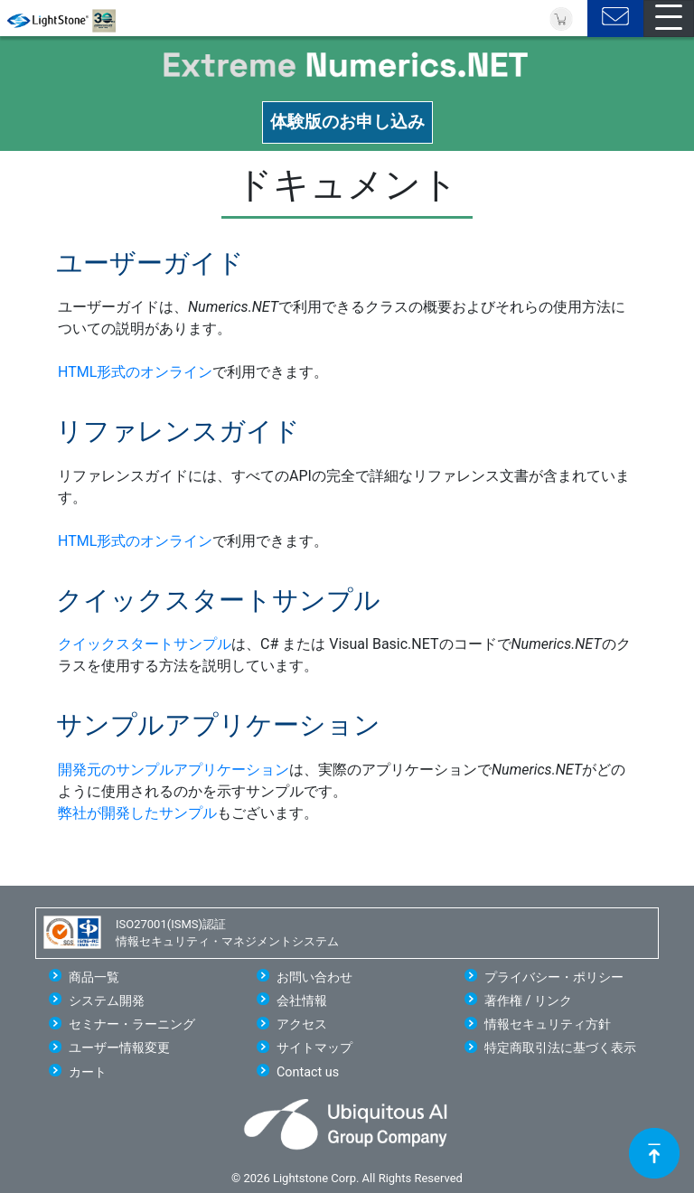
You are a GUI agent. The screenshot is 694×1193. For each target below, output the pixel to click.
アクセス (302, 1024)
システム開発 (107, 1001)
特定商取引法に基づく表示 (560, 1048)
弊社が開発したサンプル (137, 813)
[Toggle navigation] (668, 18)
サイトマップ (314, 1048)
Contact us (308, 1072)
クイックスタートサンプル (144, 644)
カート (88, 1072)
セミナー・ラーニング (132, 1024)
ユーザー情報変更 (119, 1048)
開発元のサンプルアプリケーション (173, 769)
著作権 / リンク (528, 1001)
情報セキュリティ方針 (547, 1024)
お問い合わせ (314, 977)
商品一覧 (94, 977)
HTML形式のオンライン (135, 371)
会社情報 (302, 1001)
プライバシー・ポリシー (554, 977)
